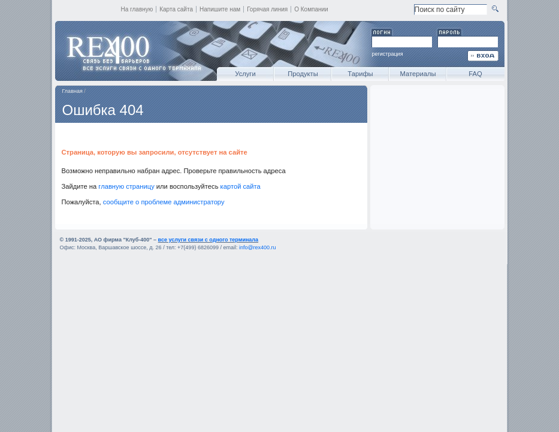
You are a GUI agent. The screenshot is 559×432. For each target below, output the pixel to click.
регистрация (387, 54)
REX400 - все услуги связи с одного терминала (133, 51)
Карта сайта (176, 9)
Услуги (245, 73)
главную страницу (126, 186)
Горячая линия (267, 9)
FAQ (475, 73)
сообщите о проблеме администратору (164, 202)
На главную (137, 9)
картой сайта (240, 186)
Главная (72, 91)
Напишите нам (220, 9)
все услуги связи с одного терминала (208, 240)
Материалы (418, 73)
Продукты (303, 73)
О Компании (311, 9)
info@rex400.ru (257, 247)
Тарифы (360, 73)
